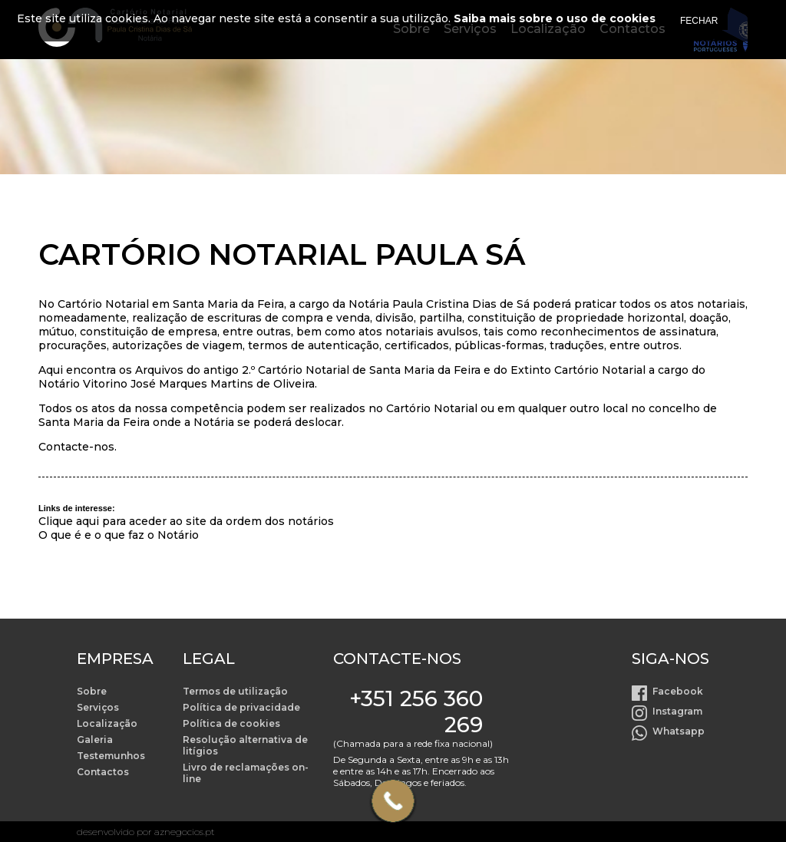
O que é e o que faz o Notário (118, 535)
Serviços (98, 707)
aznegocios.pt (184, 831)
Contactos (103, 772)
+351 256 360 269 (416, 711)
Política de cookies (231, 723)
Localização (107, 723)
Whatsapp (678, 731)
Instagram (677, 711)
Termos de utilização (235, 691)
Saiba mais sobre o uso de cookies (555, 18)
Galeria (95, 739)
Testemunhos (111, 755)
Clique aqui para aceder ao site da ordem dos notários (186, 521)
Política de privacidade (241, 707)
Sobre (92, 691)
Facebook (677, 691)
